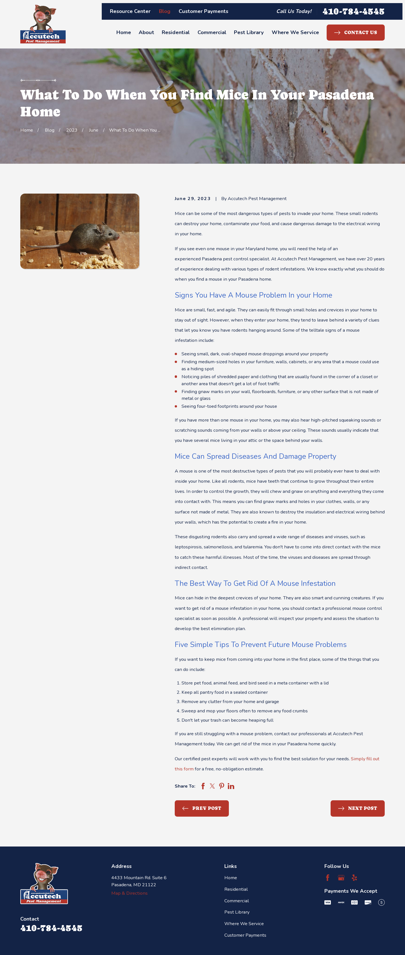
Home (230, 877)
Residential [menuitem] (176, 32)
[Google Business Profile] (341, 877)
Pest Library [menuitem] (249, 32)
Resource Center (130, 11)
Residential (236, 889)
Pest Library (236, 912)
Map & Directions (129, 893)
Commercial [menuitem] (212, 32)
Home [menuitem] (123, 32)
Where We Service (244, 923)
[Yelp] (354, 877)
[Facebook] (327, 877)
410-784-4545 (353, 11)
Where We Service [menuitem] (295, 32)
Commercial (236, 901)
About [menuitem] (146, 32)
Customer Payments (203, 11)
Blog (165, 11)
